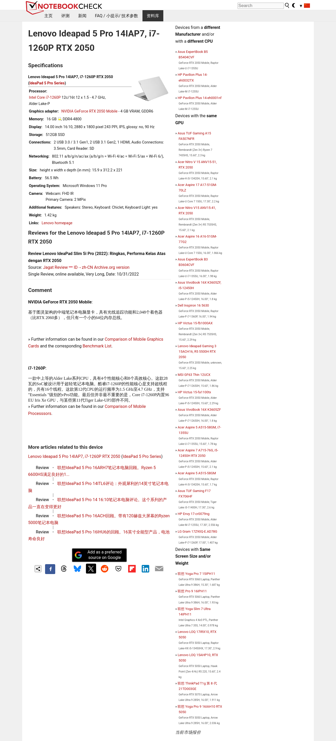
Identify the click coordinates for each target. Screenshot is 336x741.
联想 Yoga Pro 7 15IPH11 (196, 574)
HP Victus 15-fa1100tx (194, 392)
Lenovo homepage (57, 223)
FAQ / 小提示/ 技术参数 (116, 15)
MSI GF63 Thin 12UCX (194, 375)
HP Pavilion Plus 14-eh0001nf (199, 98)
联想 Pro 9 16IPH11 (192, 591)
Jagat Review (55, 267)
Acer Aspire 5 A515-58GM (197, 473)
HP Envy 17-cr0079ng (193, 514)
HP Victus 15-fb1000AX (195, 323)
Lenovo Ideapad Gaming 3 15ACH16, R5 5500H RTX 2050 (197, 351)
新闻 (82, 15)
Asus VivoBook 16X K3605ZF (199, 410)
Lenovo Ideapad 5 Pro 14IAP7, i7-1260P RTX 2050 (74, 456)
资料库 (153, 15)
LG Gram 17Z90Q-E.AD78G (197, 531)
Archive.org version (111, 267)
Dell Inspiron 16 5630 (193, 305)
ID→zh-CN (83, 267)
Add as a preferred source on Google (97, 555)
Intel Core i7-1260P (45, 97)
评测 (65, 15)
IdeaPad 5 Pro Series (47, 83)
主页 (48, 15)
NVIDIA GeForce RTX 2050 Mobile (89, 111)
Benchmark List (97, 346)
